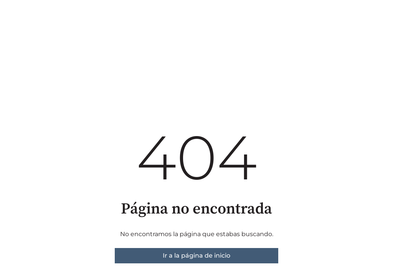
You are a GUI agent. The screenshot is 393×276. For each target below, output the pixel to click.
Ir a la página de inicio (196, 255)
